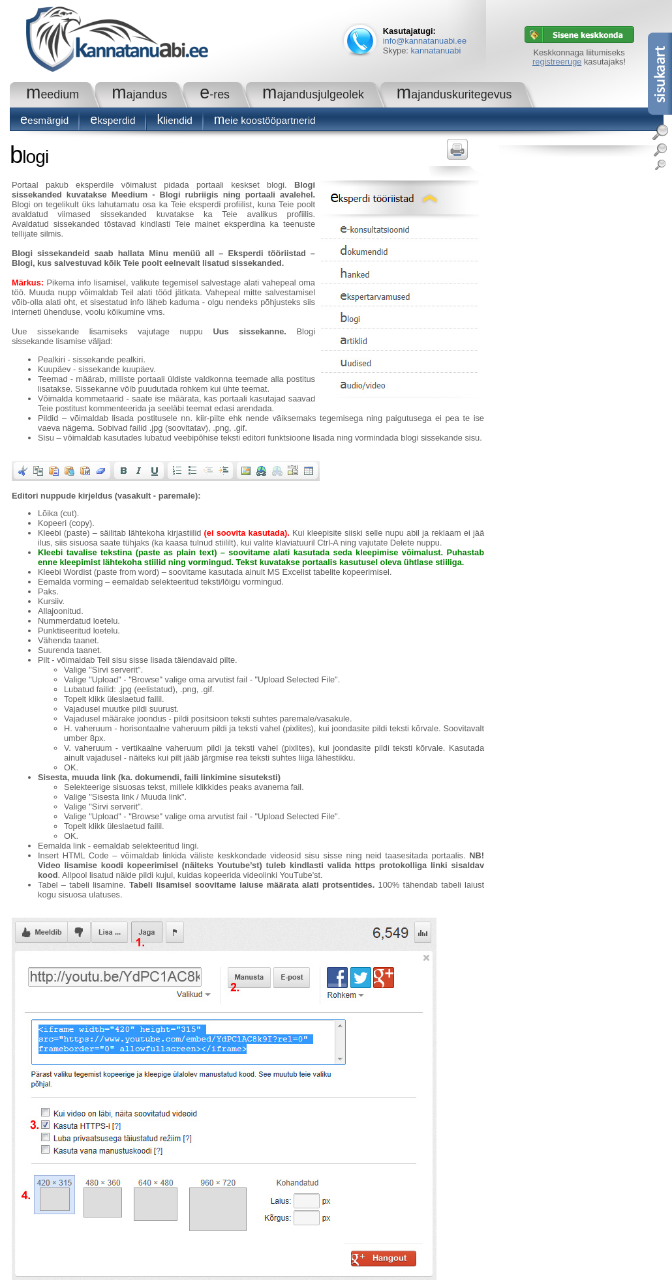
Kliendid (174, 120)
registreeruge (556, 61)
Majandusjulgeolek (313, 94)
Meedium (52, 94)
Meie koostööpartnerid (265, 120)
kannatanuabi (435, 50)
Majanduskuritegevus (454, 94)
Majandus (139, 94)
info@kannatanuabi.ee (424, 41)
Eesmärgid (44, 120)
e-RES (215, 94)
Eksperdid (112, 120)
